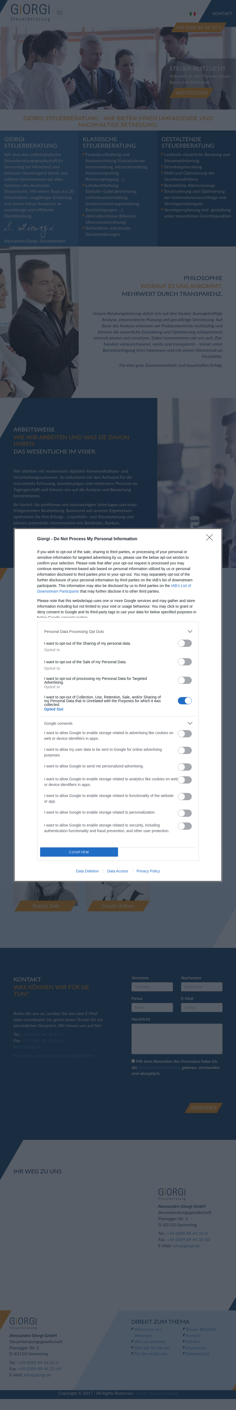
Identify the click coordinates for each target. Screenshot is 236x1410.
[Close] (211, 539)
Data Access (117, 871)
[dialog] (118, 705)
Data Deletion (87, 871)
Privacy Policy (148, 871)
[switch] (185, 643)
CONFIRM (79, 852)
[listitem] (118, 631)
